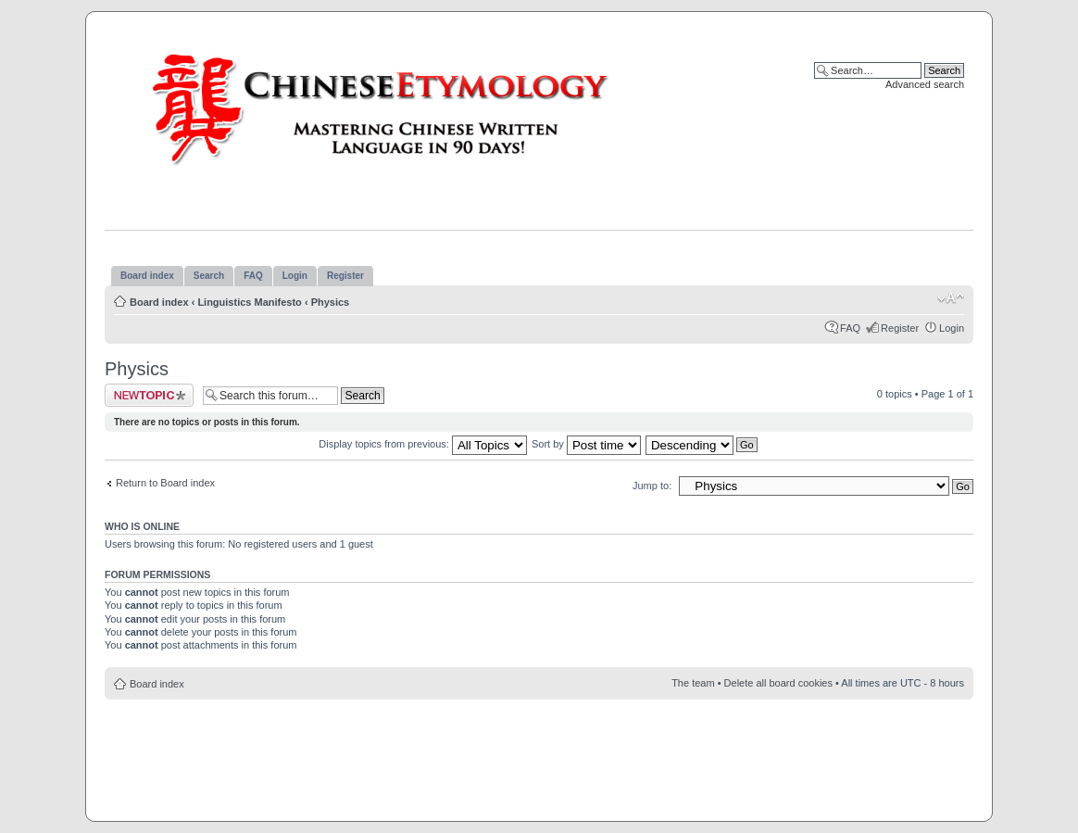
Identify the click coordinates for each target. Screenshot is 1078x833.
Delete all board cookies (778, 682)
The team (692, 682)
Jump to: (652, 485)
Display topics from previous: (423, 443)
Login (951, 328)
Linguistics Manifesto (249, 302)
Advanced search (924, 84)
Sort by (586, 443)
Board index (159, 302)
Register (900, 328)
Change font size (950, 298)
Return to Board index (165, 482)
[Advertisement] (539, 755)
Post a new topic (149, 395)
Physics (330, 302)
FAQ (850, 328)
